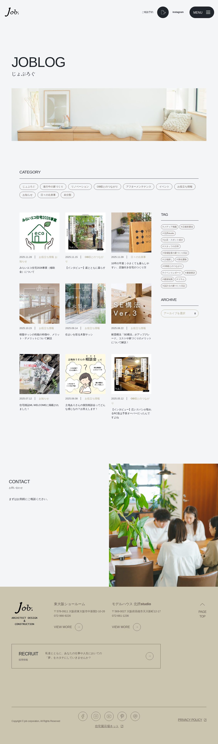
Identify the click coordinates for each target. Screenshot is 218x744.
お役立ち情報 (184, 186)
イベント (164, 186)
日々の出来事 (48, 194)
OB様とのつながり (107, 186)
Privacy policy (190, 720)
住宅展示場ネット (107, 726)
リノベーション (80, 186)
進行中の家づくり (53, 186)
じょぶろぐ (29, 186)
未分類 (67, 194)
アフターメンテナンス (138, 186)
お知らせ (28, 194)
